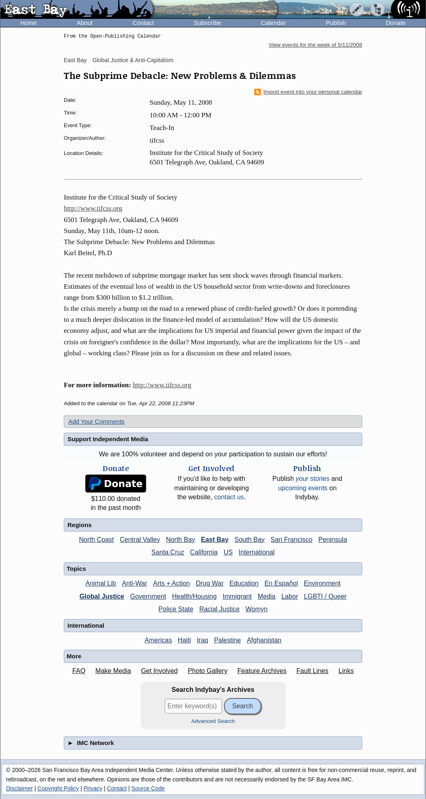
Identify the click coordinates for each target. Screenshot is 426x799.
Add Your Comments (96, 421)
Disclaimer (19, 788)
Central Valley (140, 539)
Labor (289, 596)
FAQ (78, 670)
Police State (176, 609)
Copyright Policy (58, 788)
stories (313, 478)
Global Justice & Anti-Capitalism (132, 60)
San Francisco (291, 539)
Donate (396, 22)
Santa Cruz (167, 552)
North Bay (180, 539)
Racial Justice (219, 609)
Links (346, 670)
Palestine (227, 640)
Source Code (148, 788)
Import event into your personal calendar (308, 92)
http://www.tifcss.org (93, 208)
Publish (336, 22)
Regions (79, 524)
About (85, 22)
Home (28, 22)
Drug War (210, 583)
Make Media (113, 670)
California (204, 552)
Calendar (273, 22)
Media (267, 596)
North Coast (96, 539)
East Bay (75, 60)
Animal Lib (100, 583)
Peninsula (332, 539)
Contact (143, 22)
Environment (322, 583)
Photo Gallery (207, 670)
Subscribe (207, 22)
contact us (229, 497)
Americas (158, 640)
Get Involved (159, 670)
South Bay (250, 539)
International (257, 552)
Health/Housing (194, 596)
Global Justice (101, 596)
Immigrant (237, 596)
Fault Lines (312, 670)
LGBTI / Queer (325, 596)
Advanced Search (213, 721)
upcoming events (302, 488)
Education (243, 583)
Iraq (202, 640)
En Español (281, 583)
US (228, 552)
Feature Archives (262, 670)
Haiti (184, 640)
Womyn (257, 609)
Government (148, 596)
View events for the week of (315, 45)
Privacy (92, 788)
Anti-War (134, 583)
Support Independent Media (107, 438)
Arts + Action (171, 583)
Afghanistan (264, 640)
